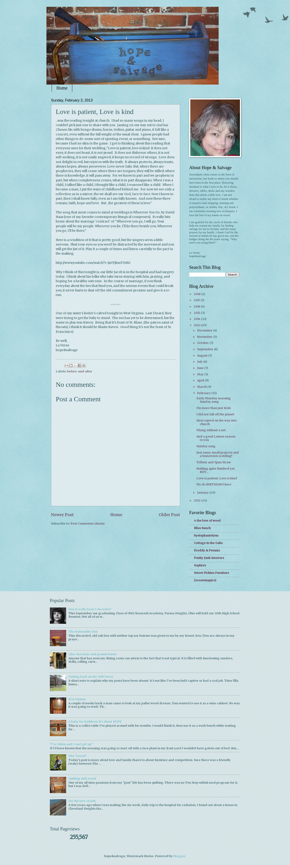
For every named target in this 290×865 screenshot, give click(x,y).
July (200, 362)
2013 (197, 325)
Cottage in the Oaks (208, 543)
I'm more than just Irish (213, 408)
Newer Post (62, 514)
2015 (197, 313)
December (205, 330)
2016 (197, 306)
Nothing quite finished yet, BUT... (215, 470)
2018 (197, 294)
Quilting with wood (82, 778)
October (203, 343)
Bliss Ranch (202, 528)
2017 (197, 300)
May (200, 374)
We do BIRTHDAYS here (213, 484)
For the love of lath (82, 801)
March (202, 387)
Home (62, 87)
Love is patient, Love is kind (216, 478)
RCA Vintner (77, 699)
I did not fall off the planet (215, 414)
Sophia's (200, 565)
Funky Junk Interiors (209, 558)
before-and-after (79, 371)
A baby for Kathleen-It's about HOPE (95, 721)
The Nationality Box (83, 631)
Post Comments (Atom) (87, 523)
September (205, 349)
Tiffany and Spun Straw (213, 462)
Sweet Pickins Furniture (211, 573)
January (203, 492)
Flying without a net (211, 430)
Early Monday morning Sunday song (213, 400)
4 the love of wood (207, 520)
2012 (197, 500)
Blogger (179, 856)
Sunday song (205, 446)
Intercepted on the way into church (216, 422)
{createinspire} (205, 580)
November (205, 337)
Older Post (169, 514)
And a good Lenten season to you (215, 438)
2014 (197, 319)
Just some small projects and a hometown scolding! (217, 454)
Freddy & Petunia (207, 550)
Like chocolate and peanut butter (92, 654)
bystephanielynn (206, 535)
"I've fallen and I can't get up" (71, 744)
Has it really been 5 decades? (89, 609)
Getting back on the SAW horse (90, 676)
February (204, 393)
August (202, 355)
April (201, 380)
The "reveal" (77, 756)
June (200, 368)
